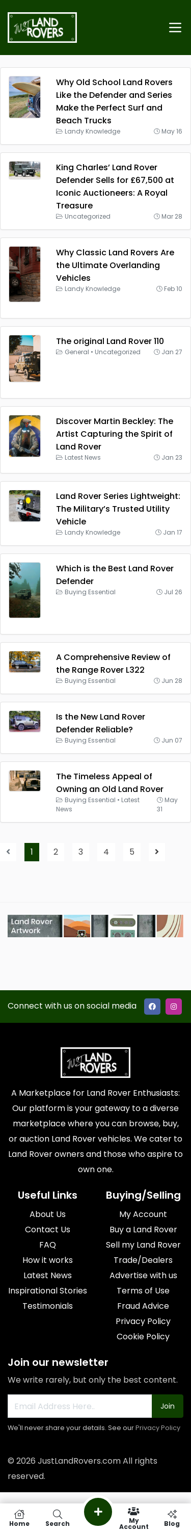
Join (167, 1406)
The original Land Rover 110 (110, 341)
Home (19, 1518)
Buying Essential (90, 592)
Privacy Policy (157, 1427)
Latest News (83, 457)
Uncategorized (88, 216)
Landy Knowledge (92, 131)
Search (57, 1518)
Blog (172, 1518)
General (77, 352)
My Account (134, 1518)
